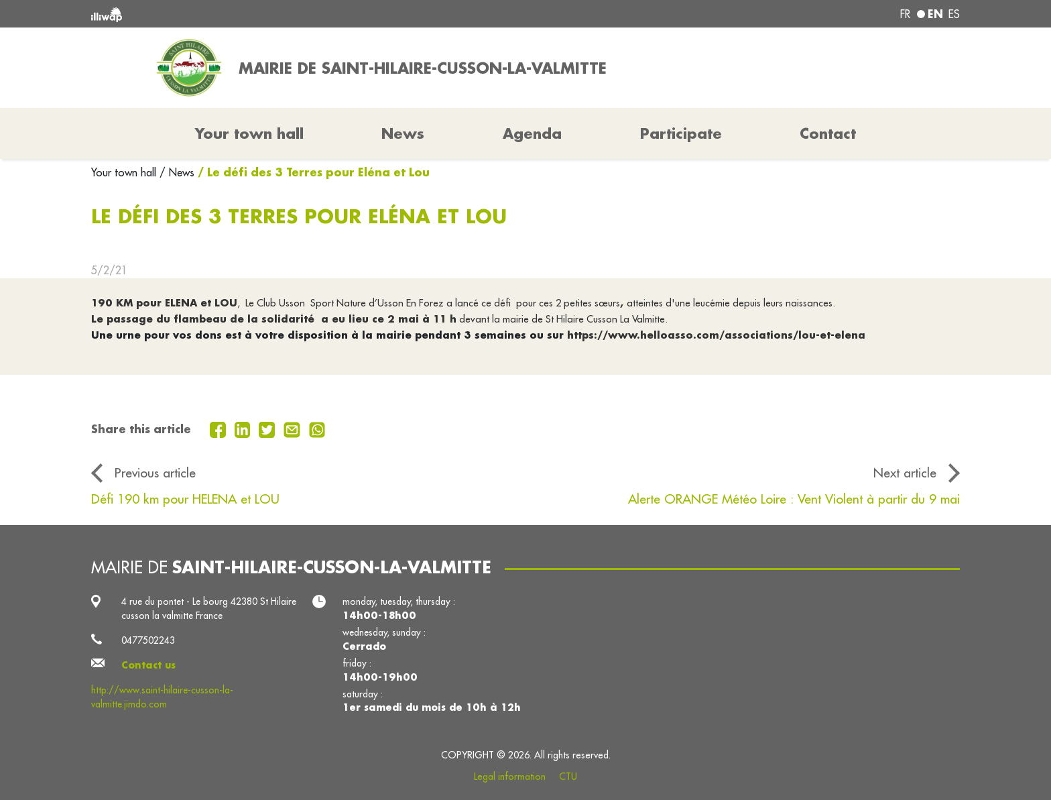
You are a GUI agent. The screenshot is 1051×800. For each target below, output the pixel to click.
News (402, 133)
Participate (681, 133)
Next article (904, 473)
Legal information (510, 776)
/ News (177, 172)
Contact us (148, 665)
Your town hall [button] (249, 133)
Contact (828, 133)
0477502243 (148, 640)
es (954, 14)
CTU (568, 776)
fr (905, 14)
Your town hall (125, 172)
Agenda (532, 133)
